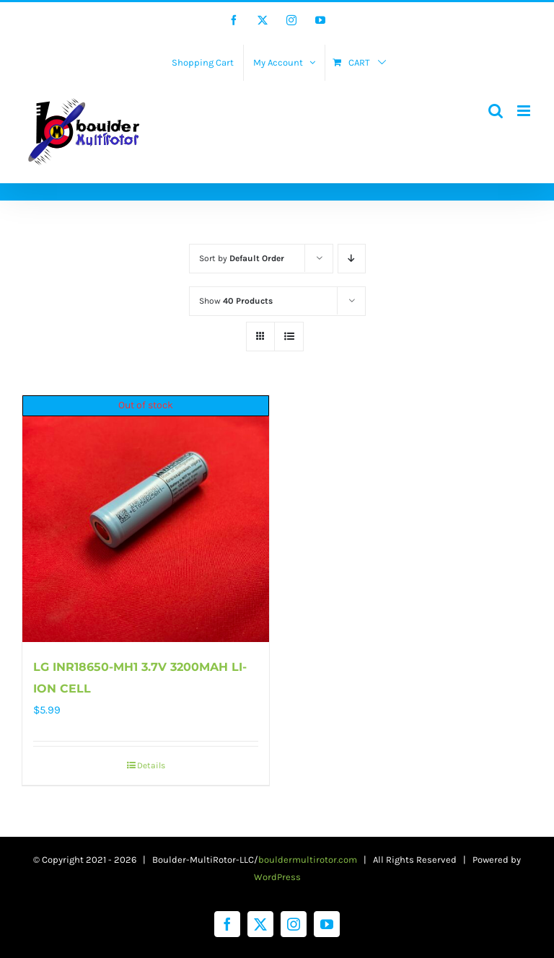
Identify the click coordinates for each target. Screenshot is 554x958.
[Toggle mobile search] (495, 110)
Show (236, 301)
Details (151, 765)
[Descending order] (352, 258)
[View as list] (289, 336)
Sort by (241, 258)
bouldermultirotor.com (307, 859)
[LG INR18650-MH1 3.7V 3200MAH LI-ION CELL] (145, 518)
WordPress (277, 876)
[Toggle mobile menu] (524, 110)
